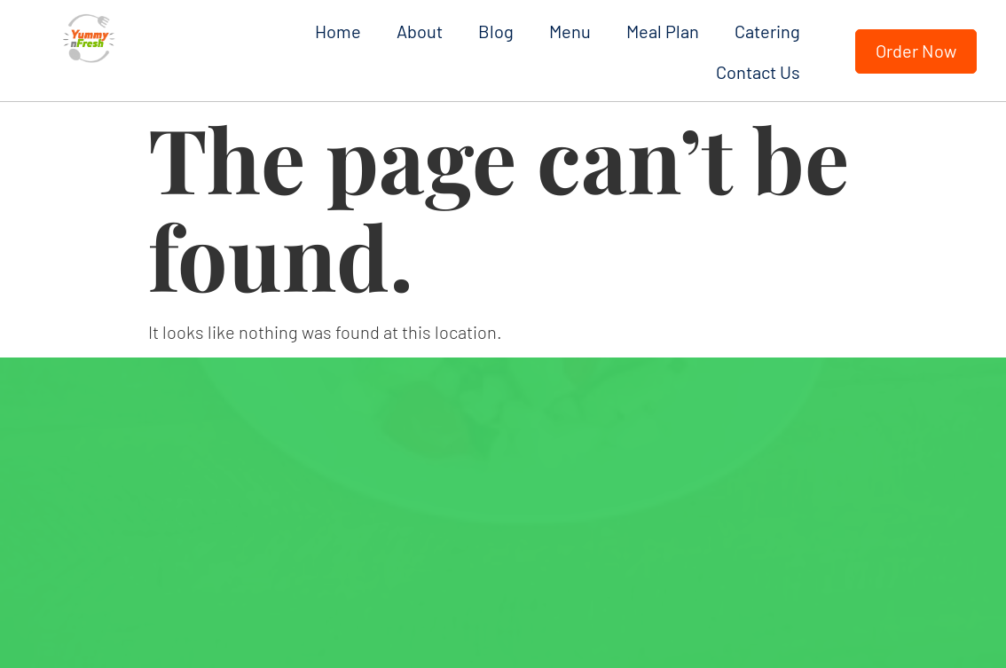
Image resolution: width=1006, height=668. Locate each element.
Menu (570, 31)
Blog (496, 31)
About (420, 31)
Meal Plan (662, 31)
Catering (767, 31)
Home (338, 31)
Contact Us (758, 72)
